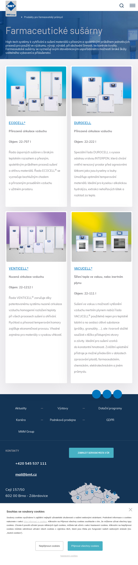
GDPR (110, 420)
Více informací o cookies (35, 521)
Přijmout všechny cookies (85, 546)
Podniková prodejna (63, 420)
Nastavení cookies (69, 555)
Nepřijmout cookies (49, 546)
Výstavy (63, 408)
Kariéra (21, 420)
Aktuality (21, 408)
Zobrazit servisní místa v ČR (93, 452)
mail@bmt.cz (26, 474)
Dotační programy (110, 408)
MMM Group (26, 431)
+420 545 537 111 (31, 463)
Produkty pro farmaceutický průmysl (43, 17)
